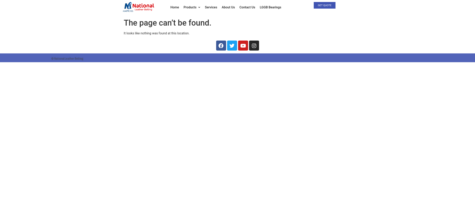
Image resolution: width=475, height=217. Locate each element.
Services (211, 7)
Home (174, 7)
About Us (228, 7)
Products (192, 7)
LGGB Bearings (270, 7)
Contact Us (247, 7)
